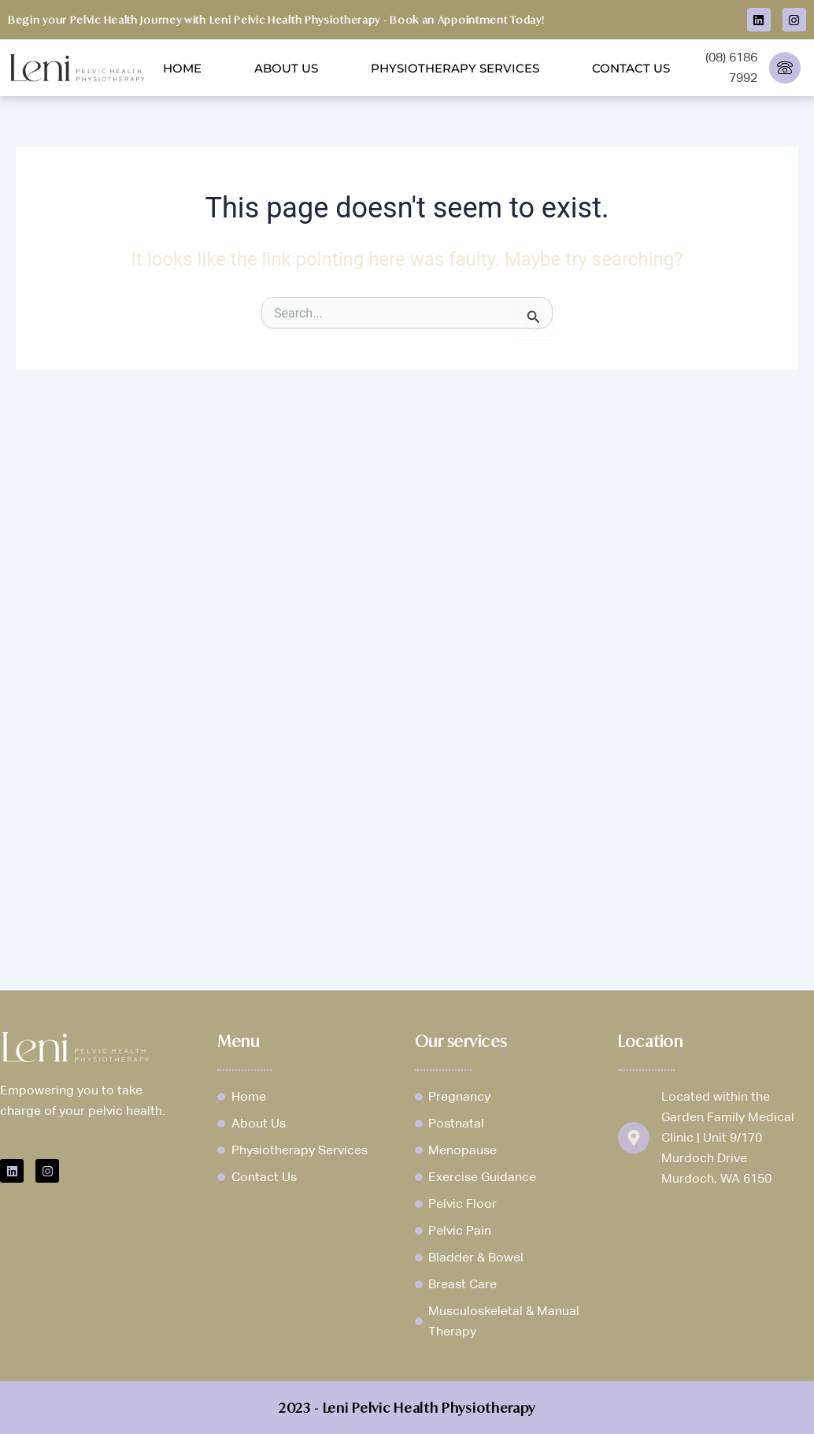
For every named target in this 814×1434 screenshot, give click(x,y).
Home (182, 68)
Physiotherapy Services (455, 68)
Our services (461, 1041)
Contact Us (631, 68)
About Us (286, 68)
